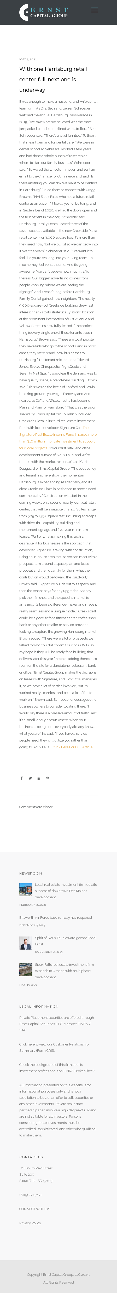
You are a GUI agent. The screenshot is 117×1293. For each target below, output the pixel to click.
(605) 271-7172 (30, 1195)
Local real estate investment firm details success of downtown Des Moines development (66, 891)
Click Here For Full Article (72, 747)
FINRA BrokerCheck (79, 1071)
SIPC (22, 1030)
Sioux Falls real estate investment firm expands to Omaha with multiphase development (64, 971)
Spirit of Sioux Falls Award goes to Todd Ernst (65, 941)
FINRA (83, 1024)
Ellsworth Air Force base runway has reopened (55, 918)
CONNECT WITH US (34, 1209)
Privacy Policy (30, 1223)
